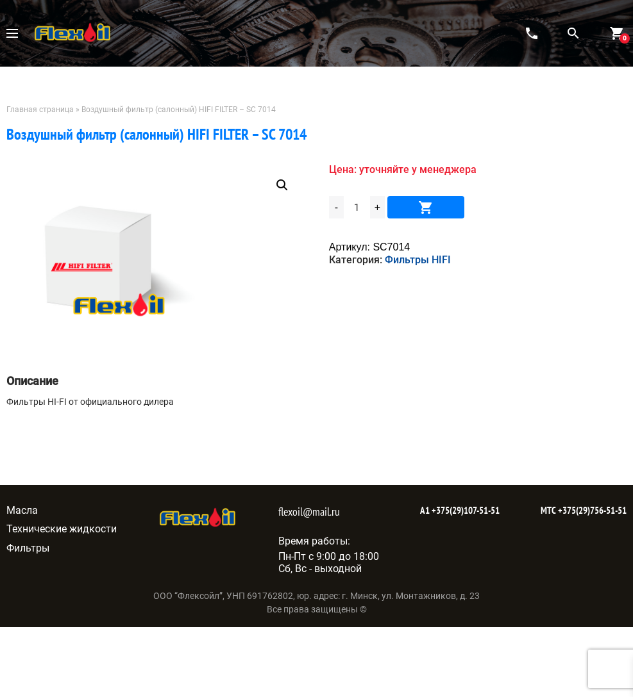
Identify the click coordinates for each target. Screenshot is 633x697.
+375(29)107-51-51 (465, 510)
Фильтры (27, 548)
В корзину (425, 207)
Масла (22, 510)
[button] (282, 185)
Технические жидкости (61, 529)
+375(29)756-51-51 (591, 510)
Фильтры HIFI (418, 260)
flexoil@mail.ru (309, 511)
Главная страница (40, 109)
